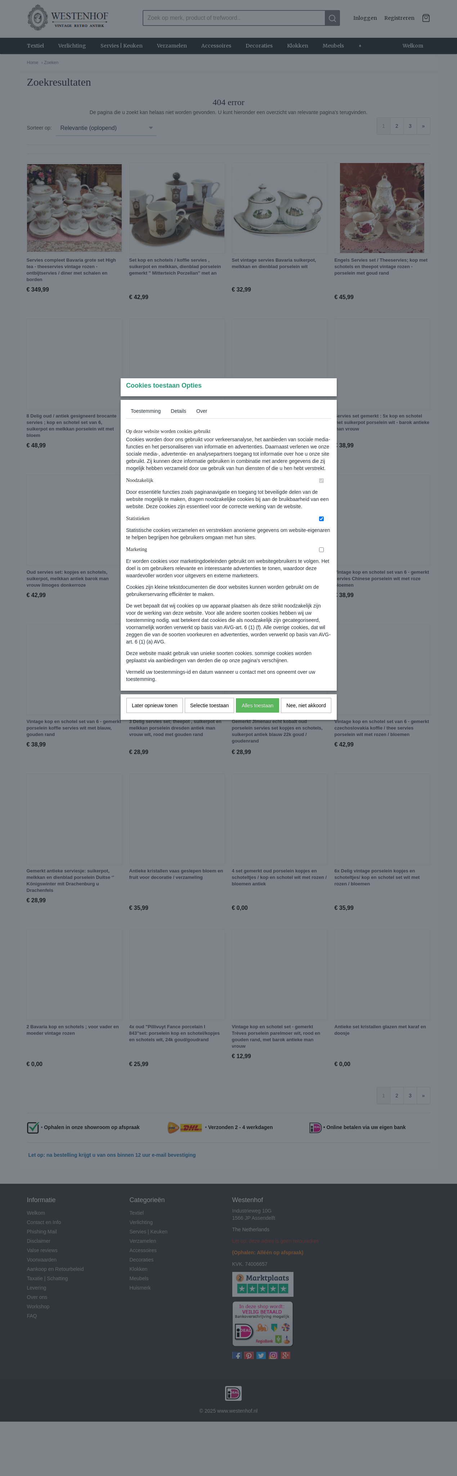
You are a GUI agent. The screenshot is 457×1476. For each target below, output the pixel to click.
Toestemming (146, 425)
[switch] (321, 494)
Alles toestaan (257, 719)
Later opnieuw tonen (155, 719)
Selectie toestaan (209, 719)
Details (178, 425)
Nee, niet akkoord (306, 719)
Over (201, 425)
